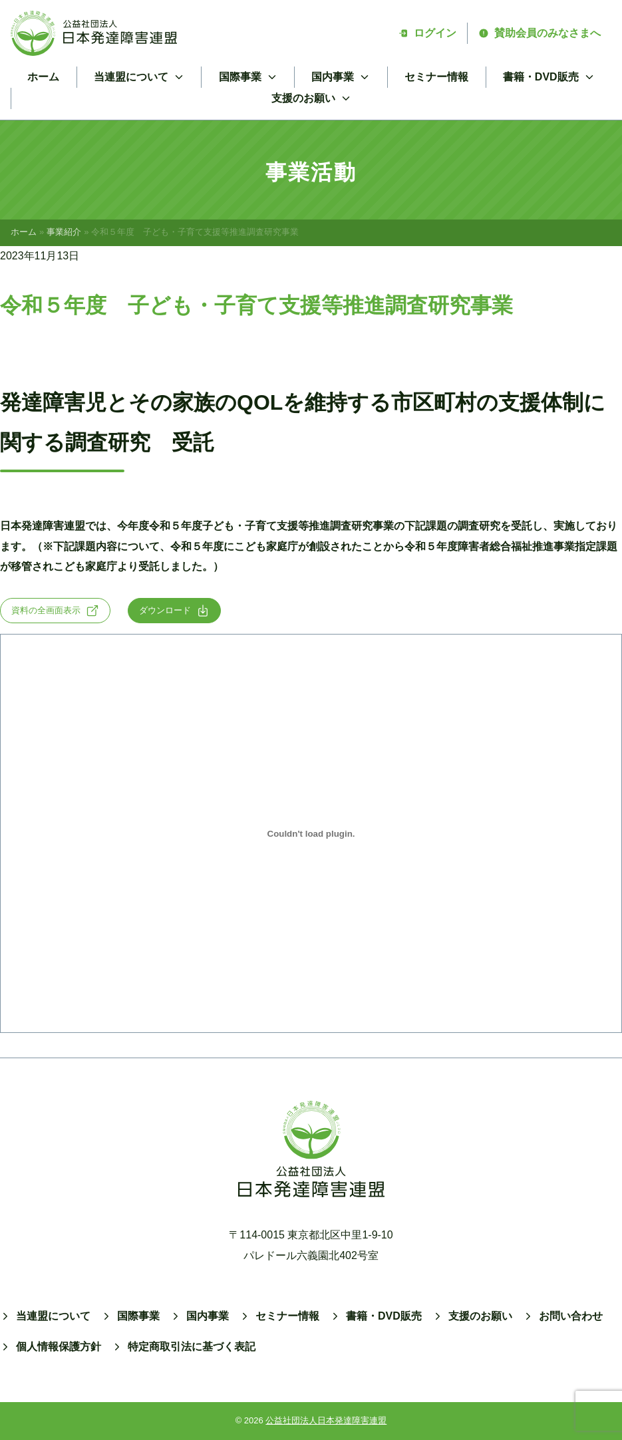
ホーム (43, 76)
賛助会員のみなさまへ (539, 33)
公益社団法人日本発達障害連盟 (326, 1420)
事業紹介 (64, 232)
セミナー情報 (436, 76)
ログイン (427, 33)
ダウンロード (174, 610)
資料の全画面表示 (55, 610)
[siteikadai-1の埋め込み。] (311, 833)
